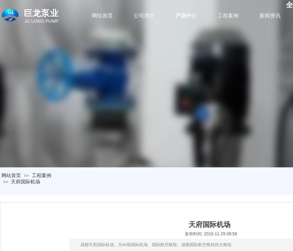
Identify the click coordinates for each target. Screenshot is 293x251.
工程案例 (228, 15)
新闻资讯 (269, 15)
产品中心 (186, 15)
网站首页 (102, 15)
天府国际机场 (25, 181)
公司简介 (144, 15)
